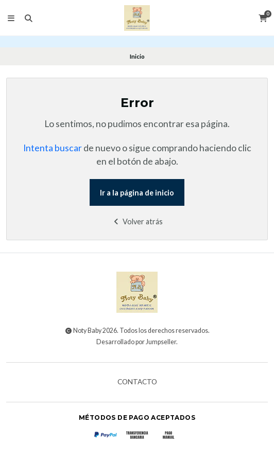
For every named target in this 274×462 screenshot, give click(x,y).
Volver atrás (137, 221)
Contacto (137, 382)
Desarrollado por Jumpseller (136, 342)
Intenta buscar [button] (52, 148)
